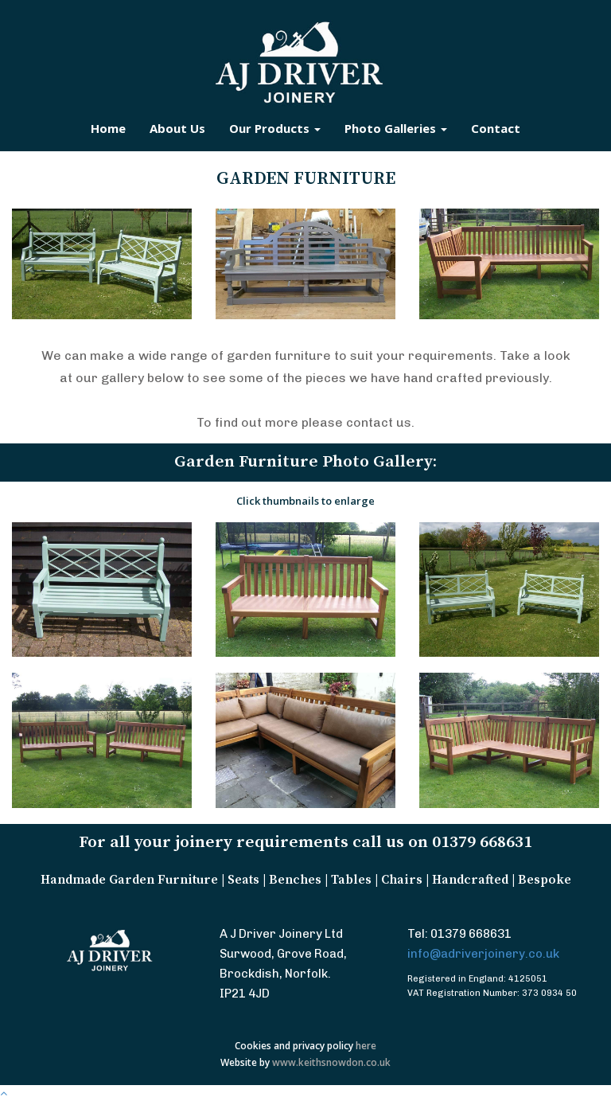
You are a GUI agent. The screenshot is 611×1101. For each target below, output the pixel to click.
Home (108, 128)
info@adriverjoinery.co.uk (483, 954)
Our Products (275, 128)
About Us (177, 128)
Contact (495, 128)
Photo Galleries (395, 128)
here (366, 1045)
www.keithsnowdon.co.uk (331, 1062)
